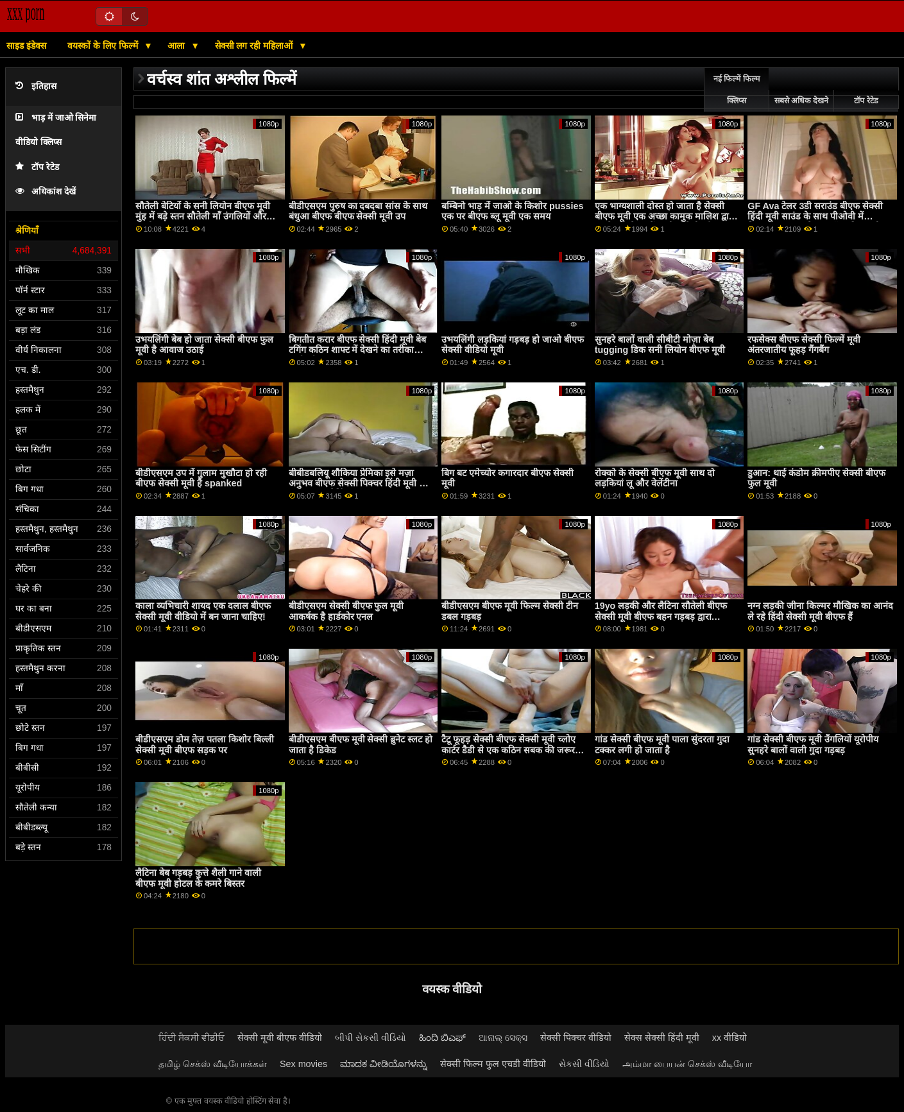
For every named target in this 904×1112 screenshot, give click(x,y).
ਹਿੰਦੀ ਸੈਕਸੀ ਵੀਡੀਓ (191, 1037)
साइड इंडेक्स (26, 45)
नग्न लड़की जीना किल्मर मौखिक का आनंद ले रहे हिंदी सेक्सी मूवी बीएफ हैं (820, 611)
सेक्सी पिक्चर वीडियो (575, 1037)
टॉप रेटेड (37, 167)
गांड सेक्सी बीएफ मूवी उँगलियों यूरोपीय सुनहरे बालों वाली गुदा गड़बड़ (812, 744)
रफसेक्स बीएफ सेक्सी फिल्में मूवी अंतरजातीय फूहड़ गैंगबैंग (803, 344)
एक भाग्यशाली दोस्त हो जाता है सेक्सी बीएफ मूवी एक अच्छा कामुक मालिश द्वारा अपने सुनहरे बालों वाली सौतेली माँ (665, 216)
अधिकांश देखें (45, 191)
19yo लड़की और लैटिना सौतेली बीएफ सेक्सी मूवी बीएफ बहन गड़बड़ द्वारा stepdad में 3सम (661, 616)
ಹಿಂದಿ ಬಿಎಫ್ (442, 1037)
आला (177, 45)
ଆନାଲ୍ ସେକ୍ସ (503, 1037)
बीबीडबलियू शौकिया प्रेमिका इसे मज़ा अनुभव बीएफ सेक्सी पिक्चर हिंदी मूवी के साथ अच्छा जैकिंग (358, 483)
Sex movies (303, 1064)
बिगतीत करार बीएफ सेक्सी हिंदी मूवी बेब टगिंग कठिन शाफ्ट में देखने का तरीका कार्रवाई (358, 350)
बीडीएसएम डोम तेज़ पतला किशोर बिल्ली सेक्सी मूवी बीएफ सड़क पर (204, 744)
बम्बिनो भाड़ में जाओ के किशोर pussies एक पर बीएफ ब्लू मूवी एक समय (512, 211)
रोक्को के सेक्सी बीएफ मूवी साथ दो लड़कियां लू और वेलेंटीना (655, 478)
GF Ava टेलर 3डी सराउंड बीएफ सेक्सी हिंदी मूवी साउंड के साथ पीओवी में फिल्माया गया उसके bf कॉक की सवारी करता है (815, 222)
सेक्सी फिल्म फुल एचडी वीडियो (493, 1064)
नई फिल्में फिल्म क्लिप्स (736, 89)
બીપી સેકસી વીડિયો (370, 1037)
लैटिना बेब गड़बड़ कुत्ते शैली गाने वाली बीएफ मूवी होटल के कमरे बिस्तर (198, 878)
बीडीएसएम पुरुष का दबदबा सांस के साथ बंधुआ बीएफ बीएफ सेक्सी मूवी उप (358, 211)
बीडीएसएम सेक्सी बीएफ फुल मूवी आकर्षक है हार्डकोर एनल (346, 611)
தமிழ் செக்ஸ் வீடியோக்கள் (212, 1064)
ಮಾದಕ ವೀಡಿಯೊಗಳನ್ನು (383, 1064)
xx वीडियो (729, 1037)
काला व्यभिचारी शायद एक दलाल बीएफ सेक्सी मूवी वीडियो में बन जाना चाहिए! (203, 611)
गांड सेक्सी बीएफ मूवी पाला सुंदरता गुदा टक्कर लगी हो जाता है (662, 744)
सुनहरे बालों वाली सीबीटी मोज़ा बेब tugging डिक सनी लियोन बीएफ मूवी (660, 344)
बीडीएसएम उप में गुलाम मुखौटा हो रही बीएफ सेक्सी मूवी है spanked (201, 478)
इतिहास (35, 86)
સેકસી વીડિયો (584, 1064)
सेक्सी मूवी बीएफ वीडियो (279, 1037)
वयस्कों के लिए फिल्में (104, 45)
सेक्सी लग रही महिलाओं (255, 45)
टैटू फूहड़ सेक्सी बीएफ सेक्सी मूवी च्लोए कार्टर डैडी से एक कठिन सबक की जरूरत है (510, 750)
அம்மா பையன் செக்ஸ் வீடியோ (687, 1064)
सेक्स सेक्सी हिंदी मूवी (661, 1037)
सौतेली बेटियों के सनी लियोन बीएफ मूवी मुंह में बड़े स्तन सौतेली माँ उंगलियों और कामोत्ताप (202, 216)
